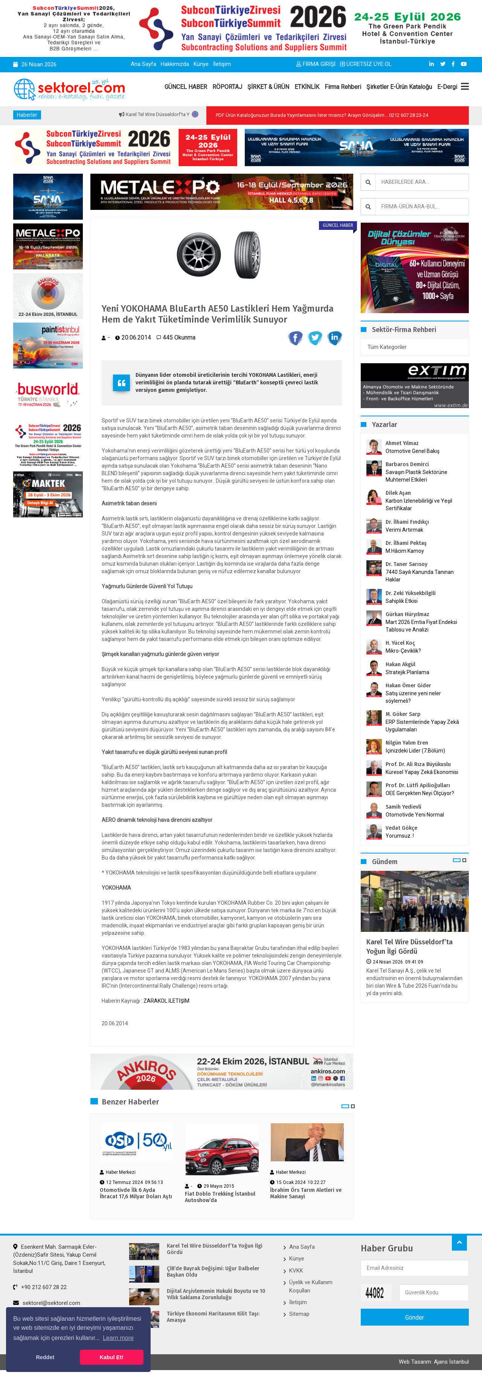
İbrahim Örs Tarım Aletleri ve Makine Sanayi (306, 1193)
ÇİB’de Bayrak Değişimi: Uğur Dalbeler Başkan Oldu (213, 1272)
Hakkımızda (175, 64)
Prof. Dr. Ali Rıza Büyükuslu (418, 764)
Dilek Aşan (398, 493)
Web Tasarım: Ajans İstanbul (434, 1361)
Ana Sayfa (143, 64)
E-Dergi (447, 86)
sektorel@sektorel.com (46, 1303)
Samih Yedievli (403, 807)
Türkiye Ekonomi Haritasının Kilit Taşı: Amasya (213, 1317)
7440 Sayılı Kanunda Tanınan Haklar (420, 576)
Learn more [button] (118, 1338)
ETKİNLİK (306, 86)
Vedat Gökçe (401, 828)
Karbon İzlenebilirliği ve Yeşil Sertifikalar (419, 504)
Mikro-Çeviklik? (403, 651)
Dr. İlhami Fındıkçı (407, 522)
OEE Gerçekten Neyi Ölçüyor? (420, 793)
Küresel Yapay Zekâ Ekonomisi (422, 772)
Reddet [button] (45, 1357)
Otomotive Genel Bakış (412, 451)
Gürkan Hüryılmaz (407, 614)
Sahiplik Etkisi (402, 601)
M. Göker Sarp (403, 714)
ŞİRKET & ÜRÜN (268, 86)
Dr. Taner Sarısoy (406, 564)
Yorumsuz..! (400, 836)
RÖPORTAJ (227, 86)
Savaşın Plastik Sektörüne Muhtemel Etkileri (416, 476)
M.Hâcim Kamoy (405, 551)
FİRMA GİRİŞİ (316, 64)
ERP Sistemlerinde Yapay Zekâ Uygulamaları (422, 726)
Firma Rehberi (343, 86)
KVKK (296, 1270)
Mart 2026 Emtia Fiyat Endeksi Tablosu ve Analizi (421, 626)
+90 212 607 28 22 (40, 1287)
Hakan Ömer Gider (408, 685)
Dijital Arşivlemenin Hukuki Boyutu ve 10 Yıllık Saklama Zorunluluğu (216, 1294)
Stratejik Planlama (407, 672)
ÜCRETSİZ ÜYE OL (366, 64)
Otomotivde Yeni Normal (415, 815)
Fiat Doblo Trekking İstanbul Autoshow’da (220, 1197)
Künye (201, 64)
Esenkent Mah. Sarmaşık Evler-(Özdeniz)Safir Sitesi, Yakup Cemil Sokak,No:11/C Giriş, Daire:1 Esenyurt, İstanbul (59, 1258)
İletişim (222, 64)
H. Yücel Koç (400, 643)
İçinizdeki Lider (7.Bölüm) (415, 751)
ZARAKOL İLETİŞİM (166, 1001)
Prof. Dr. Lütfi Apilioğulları (418, 785)
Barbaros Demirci (407, 464)
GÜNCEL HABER (186, 86)
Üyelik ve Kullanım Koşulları (311, 1286)
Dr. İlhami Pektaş (406, 543)
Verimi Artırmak (404, 530)
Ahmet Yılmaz (402, 443)
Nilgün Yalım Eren (407, 743)
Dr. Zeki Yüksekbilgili (411, 593)
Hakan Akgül (400, 664)
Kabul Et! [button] (112, 1357)
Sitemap (299, 1314)
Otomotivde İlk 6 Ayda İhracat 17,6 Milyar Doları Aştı (136, 1193)
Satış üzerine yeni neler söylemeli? (413, 697)
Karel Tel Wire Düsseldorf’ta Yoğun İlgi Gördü (409, 947)
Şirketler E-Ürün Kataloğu (399, 86)
